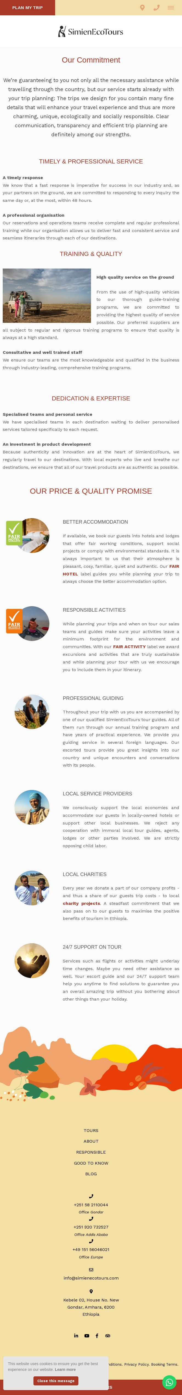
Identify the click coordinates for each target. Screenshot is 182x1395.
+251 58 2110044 (91, 1204)
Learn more (65, 1369)
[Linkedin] (76, 1335)
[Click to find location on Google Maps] (142, 7)
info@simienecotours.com (91, 1278)
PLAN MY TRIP (27, 7)
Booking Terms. (164, 1364)
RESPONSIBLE (91, 1152)
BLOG (91, 1173)
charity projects (81, 903)
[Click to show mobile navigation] (173, 7)
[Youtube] (86, 1335)
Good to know (91, 1163)
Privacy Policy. (137, 1364)
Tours (91, 1130)
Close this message (56, 1381)
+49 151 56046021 (91, 1249)
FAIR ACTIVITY (130, 646)
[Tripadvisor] (107, 1335)
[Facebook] (97, 1335)
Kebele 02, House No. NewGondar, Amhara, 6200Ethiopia (91, 1307)
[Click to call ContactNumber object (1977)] (156, 7)
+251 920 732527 (91, 1227)
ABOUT (91, 1141)
